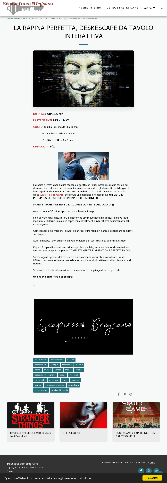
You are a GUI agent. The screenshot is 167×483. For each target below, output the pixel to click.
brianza (79, 370)
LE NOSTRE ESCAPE (32, 19)
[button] (161, 8)
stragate (75, 380)
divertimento (41, 360)
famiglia (54, 365)
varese (58, 370)
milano (47, 370)
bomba (38, 385)
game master (41, 390)
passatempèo (57, 360)
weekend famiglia (59, 390)
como (37, 370)
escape (70, 360)
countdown (73, 385)
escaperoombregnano (45, 375)
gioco (65, 380)
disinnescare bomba (54, 385)
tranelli (79, 365)
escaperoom (41, 365)
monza (68, 370)
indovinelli (67, 365)
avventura (53, 380)
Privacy (10, 471)
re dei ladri (40, 380)
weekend (74, 375)
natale (63, 375)
